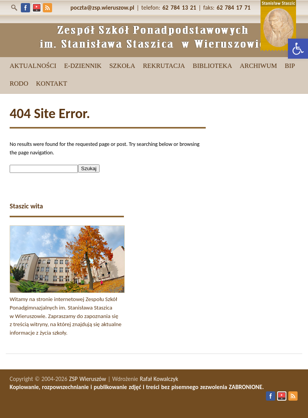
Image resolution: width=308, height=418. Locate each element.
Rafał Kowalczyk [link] (159, 378)
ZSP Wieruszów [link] (87, 378)
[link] (298, 49)
